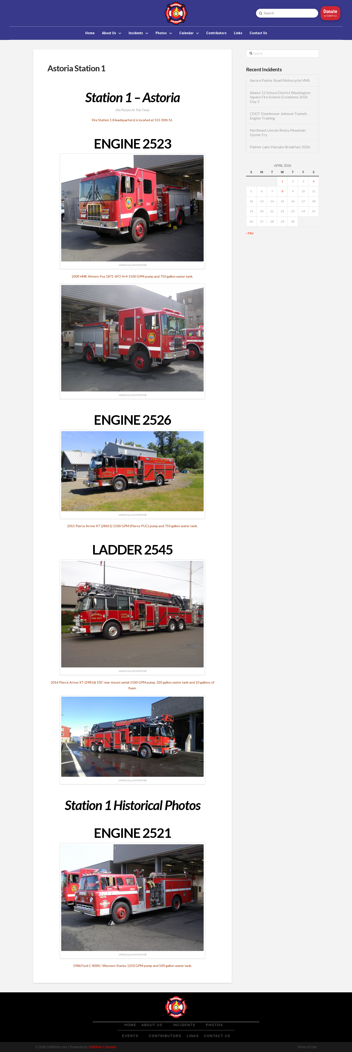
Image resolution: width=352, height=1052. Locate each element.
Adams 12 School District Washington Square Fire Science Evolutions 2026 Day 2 (280, 97)
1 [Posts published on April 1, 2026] (282, 181)
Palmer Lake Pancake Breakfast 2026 (280, 147)
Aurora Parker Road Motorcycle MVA (280, 80)
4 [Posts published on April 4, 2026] (313, 181)
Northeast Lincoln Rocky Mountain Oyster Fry (278, 132)
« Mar (250, 233)
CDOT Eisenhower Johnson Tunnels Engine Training (278, 115)
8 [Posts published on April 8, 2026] (282, 191)
